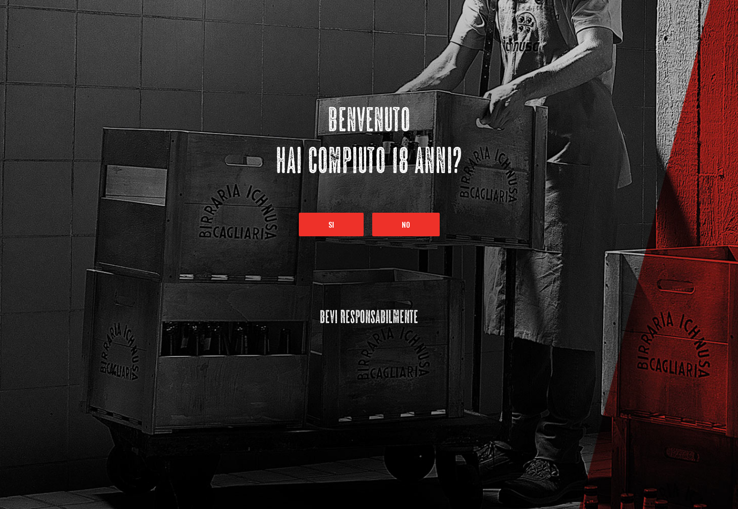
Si (331, 224)
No (406, 224)
